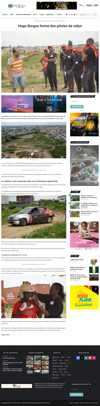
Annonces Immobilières (23, 14)
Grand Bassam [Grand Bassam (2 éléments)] (62, 363)
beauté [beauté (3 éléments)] (63, 357)
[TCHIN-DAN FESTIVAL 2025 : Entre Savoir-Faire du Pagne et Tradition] (45, 362)
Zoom (11, 14)
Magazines (49, 14)
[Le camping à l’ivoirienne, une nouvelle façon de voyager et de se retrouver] (75, 205)
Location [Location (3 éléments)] (54, 369)
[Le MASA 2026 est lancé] (94, 262)
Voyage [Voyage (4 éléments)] (69, 374)
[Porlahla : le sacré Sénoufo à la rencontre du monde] (29, 358)
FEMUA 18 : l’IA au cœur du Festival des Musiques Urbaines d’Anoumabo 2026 (78, 276)
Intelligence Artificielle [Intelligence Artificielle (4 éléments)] (57, 366)
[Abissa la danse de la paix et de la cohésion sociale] (75, 214)
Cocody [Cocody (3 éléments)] (68, 357)
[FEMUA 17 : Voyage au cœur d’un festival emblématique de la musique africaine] (37, 372)
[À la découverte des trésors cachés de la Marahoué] (37, 367)
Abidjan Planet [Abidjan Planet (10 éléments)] (55, 357)
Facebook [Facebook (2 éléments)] (54, 360)
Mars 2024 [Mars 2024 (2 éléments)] (54, 372)
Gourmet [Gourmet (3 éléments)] (67, 360)
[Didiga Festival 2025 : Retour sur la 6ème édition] (29, 372)
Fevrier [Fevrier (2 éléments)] (60, 360)
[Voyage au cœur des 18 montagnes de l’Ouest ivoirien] (75, 198)
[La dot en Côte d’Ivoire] (45, 367)
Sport (42, 21)
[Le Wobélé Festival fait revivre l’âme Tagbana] (37, 362)
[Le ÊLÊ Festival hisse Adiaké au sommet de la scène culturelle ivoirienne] (29, 367)
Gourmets (76, 403)
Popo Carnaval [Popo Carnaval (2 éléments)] (55, 374)
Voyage (41, 14)
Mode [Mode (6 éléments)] (65, 372)
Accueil (5, 14)
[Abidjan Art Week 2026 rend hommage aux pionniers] (94, 270)
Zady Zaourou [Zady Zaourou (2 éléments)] (55, 377)
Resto (35, 14)
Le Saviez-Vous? (94, 403)
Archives (82, 403)
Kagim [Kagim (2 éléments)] (66, 366)
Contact (59, 14)
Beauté (87, 403)
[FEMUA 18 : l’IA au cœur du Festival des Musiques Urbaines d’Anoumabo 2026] (94, 277)
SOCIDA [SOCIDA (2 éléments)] (63, 374)
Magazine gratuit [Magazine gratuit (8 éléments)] (62, 369)
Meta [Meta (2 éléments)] (61, 372)
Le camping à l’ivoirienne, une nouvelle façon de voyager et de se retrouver (89, 205)
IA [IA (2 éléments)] (68, 363)
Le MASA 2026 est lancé (76, 259)
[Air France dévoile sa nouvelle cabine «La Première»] (45, 372)
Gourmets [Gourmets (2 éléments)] (54, 363)
